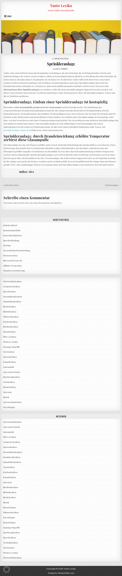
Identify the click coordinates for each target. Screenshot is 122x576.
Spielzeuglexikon (11, 377)
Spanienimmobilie (11, 230)
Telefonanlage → (113, 185)
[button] (6, 569)
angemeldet (18, 203)
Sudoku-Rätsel (10, 225)
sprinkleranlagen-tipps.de (16, 130)
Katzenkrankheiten (12, 235)
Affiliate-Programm (12, 266)
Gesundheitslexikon (12, 297)
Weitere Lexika (10, 342)
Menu (9, 16)
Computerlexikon (11, 286)
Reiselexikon (9, 332)
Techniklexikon (10, 543)
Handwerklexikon (11, 457)
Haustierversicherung (14, 271)
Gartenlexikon (10, 357)
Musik (6, 397)
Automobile (8, 367)
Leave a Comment (61, 69)
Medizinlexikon (10, 327)
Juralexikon (9, 382)
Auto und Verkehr (11, 372)
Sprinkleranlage (61, 63)
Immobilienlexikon (61, 58)
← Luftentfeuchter (10, 185)
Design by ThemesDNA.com (61, 573)
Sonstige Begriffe (11, 347)
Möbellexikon (9, 312)
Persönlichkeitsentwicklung (16, 250)
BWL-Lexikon (9, 337)
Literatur (7, 392)
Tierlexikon (8, 352)
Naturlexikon (9, 387)
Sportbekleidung (11, 240)
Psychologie (9, 407)
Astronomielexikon (12, 402)
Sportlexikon (9, 292)
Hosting (7, 245)
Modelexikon (9, 307)
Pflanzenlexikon (11, 317)
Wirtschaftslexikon (12, 281)
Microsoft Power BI (12, 261)
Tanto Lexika (61, 5)
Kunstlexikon (9, 362)
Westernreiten (10, 256)
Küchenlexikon (10, 322)
